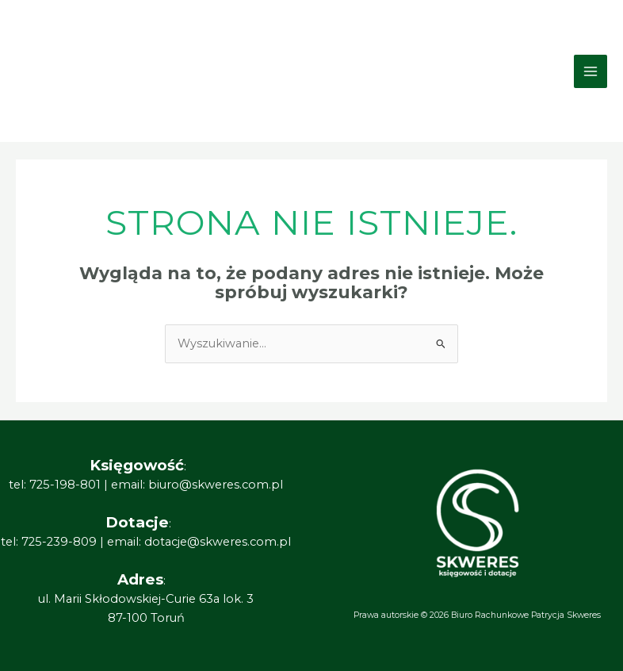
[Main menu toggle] (590, 71)
